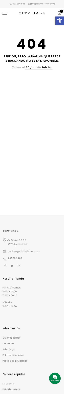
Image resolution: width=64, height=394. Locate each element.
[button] (59, 20)
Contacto (8, 343)
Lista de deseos (11, 389)
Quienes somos (11, 337)
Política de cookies (13, 355)
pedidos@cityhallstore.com (24, 251)
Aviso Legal (8, 349)
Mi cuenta (8, 383)
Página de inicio (38, 67)
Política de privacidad (14, 360)
